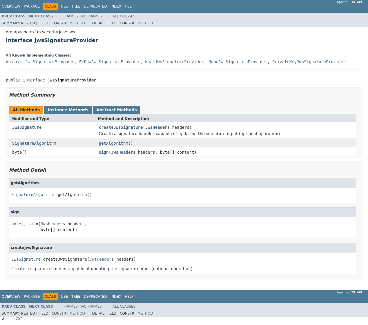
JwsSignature (26, 127)
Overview (11, 6)
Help (129, 6)
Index (116, 6)
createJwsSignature (121, 127)
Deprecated (95, 6)
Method (77, 23)
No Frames (91, 16)
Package (32, 6)
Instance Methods (68, 110)
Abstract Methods (116, 110)
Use (64, 6)
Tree (75, 6)
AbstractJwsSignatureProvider (40, 61)
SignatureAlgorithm (34, 143)
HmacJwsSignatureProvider (174, 61)
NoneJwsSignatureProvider (238, 61)
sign (104, 152)
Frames (71, 16)
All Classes (124, 16)
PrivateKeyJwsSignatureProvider (309, 61)
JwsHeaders (157, 127)
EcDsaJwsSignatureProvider (109, 61)
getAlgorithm (113, 143)
